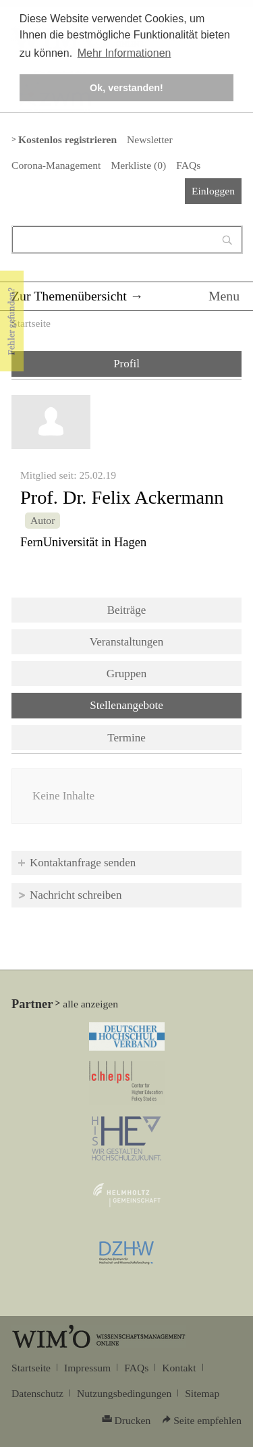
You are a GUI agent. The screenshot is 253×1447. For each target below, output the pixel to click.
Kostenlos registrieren (67, 139)
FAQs (188, 165)
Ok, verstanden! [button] (126, 87)
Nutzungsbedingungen (124, 1393)
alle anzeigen (90, 1003)
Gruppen (126, 673)
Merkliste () (138, 165)
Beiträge (126, 610)
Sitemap (202, 1393)
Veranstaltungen (127, 641)
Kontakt (179, 1367)
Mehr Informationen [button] (124, 53)
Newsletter (149, 139)
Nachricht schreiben (75, 895)
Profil (126, 363)
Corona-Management (56, 165)
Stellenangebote (161, 704)
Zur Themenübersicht (69, 295)
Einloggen (213, 190)
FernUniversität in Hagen (83, 542)
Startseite (31, 323)
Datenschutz (37, 1393)
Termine (126, 737)
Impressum (87, 1367)
